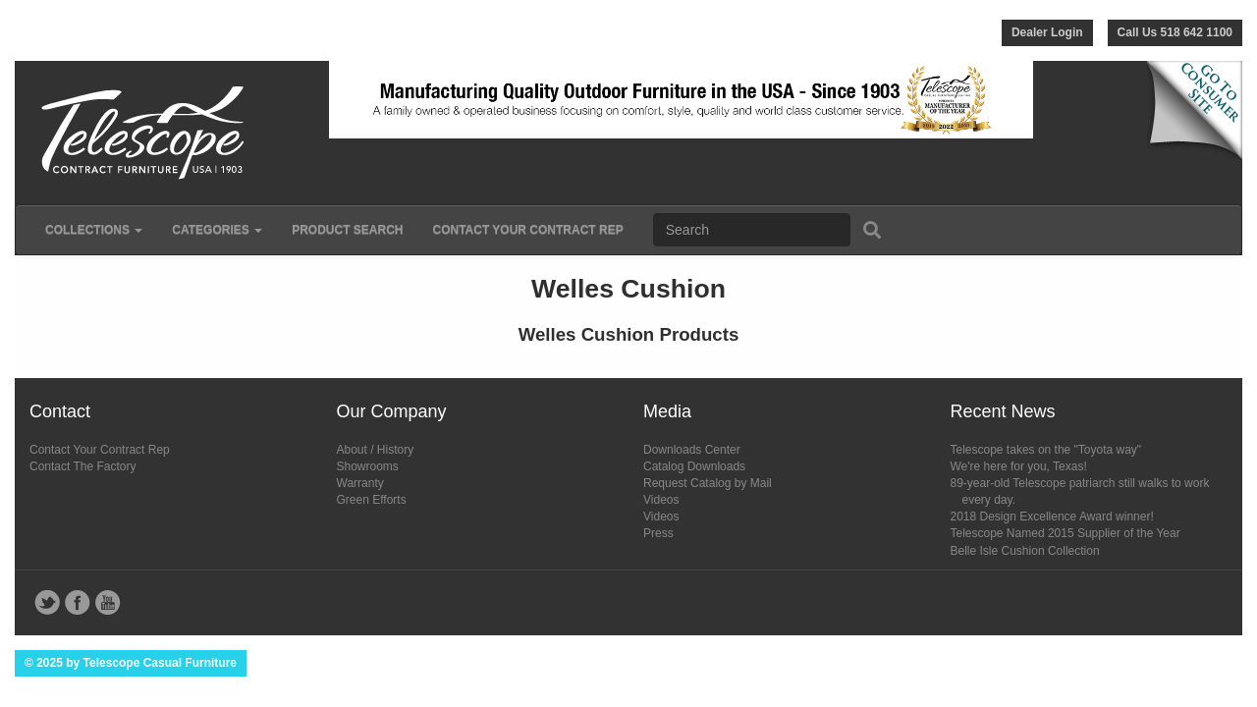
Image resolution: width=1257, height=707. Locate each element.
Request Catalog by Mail (707, 483)
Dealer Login (1047, 32)
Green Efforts (372, 500)
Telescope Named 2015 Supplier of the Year (1065, 533)
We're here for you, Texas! (1019, 466)
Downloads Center (691, 450)
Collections (93, 230)
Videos (661, 500)
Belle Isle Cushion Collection (1025, 551)
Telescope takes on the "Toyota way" (1046, 450)
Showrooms (368, 466)
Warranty (360, 483)
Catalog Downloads (694, 466)
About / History (375, 450)
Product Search (347, 230)
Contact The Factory (83, 466)
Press (658, 533)
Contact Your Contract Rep (527, 230)
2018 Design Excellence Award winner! (1052, 516)
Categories (217, 230)
